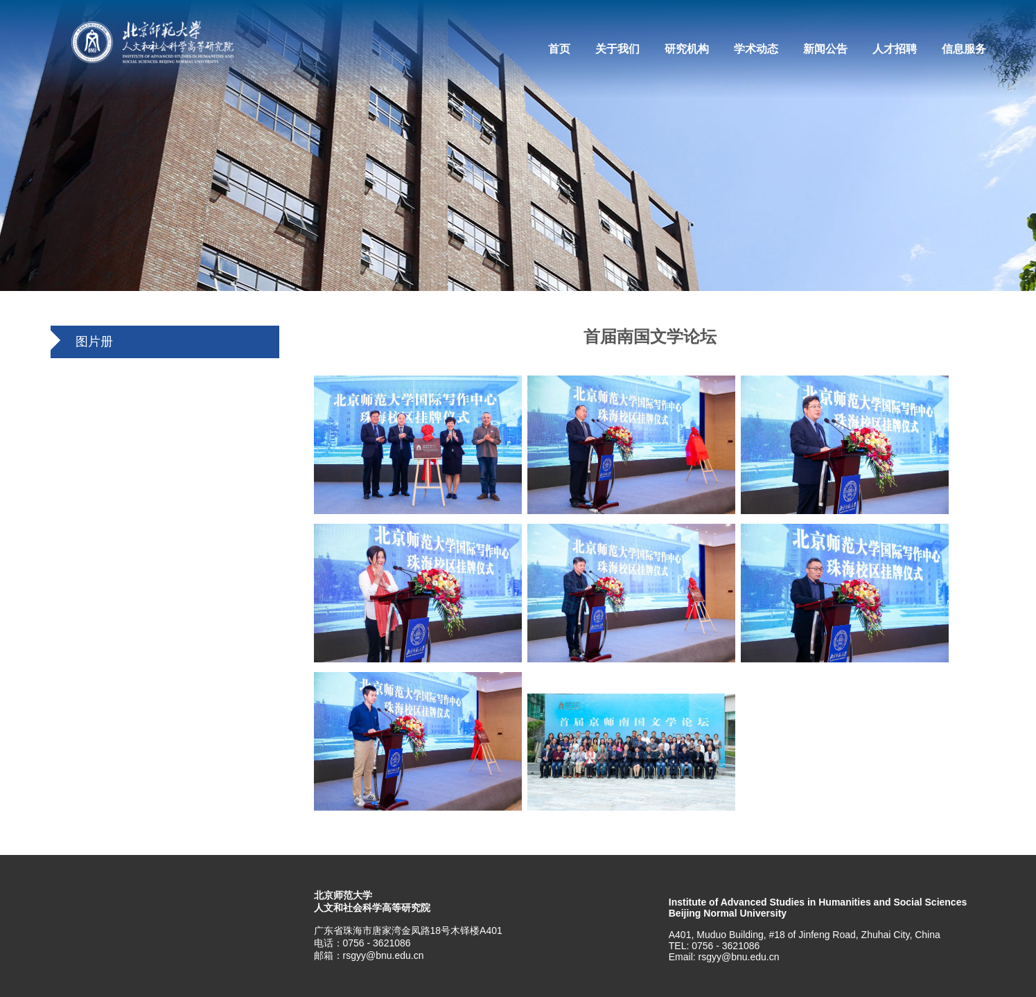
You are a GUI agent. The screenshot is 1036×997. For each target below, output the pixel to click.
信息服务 (964, 49)
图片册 (94, 341)
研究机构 (687, 49)
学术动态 (756, 49)
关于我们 (617, 49)
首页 (559, 49)
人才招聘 (894, 49)
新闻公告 (825, 49)
